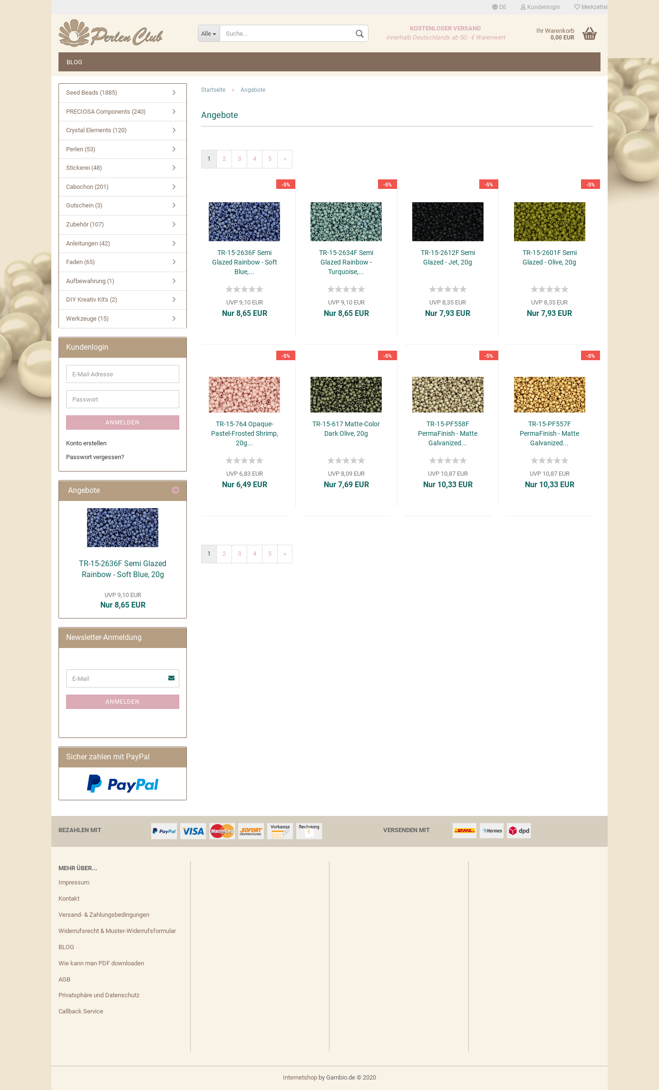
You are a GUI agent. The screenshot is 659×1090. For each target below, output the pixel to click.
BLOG (74, 62)
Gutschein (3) (84, 205)
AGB (64, 979)
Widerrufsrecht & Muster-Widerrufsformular (117, 930)
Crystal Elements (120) (96, 130)
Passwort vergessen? (95, 457)
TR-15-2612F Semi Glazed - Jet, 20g (448, 257)
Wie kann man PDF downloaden (101, 963)
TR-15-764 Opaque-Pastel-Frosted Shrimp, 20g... (244, 433)
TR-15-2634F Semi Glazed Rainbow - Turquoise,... (346, 262)
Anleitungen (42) (88, 243)
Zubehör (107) (85, 224)
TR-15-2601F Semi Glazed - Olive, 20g (550, 257)
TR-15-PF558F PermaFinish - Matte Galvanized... (447, 433)
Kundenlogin (540, 7)
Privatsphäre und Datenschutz (98, 995)
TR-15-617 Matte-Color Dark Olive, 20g (346, 428)
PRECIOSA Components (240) (106, 111)
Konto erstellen (86, 443)
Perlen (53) (81, 149)
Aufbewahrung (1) (90, 281)
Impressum (73, 882)
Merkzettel (591, 7)
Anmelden (123, 422)
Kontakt (68, 898)
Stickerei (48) (84, 167)
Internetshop (300, 1077)
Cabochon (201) (87, 186)
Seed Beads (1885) (91, 92)
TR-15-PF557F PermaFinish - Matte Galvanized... (549, 433)
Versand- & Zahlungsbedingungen (103, 914)
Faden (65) (80, 261)
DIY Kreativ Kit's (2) (91, 299)
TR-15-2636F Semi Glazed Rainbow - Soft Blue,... (244, 262)
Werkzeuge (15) (87, 318)
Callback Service (80, 1011)
